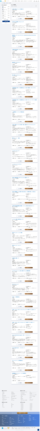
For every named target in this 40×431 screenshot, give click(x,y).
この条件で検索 (6, 21)
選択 (8, 6)
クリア (5, 22)
